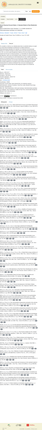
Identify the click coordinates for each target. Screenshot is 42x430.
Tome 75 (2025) (10, 19)
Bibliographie (4, 102)
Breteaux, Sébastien (4, 32)
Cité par (10, 102)
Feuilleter (3, 19)
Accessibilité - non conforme (25, 428)
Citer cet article (9, 69)
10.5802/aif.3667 (6, 80)
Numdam (24, 174)
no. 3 (16, 19)
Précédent (3, 16)
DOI (1, 107)
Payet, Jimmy (21, 32)
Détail (2, 69)
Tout (26, 11)
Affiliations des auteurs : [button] (6, 93)
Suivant (2, 22)
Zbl (7, 107)
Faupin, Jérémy (13, 32)
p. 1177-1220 (22, 19)
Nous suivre (34, 428)
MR (4, 107)
